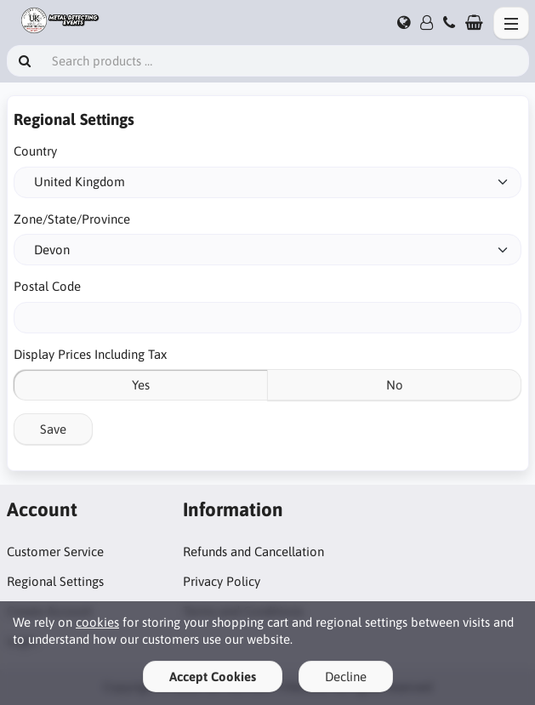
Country (35, 151)
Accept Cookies (212, 676)
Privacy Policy (221, 581)
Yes (141, 385)
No (394, 385)
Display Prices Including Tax (90, 354)
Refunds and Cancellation (253, 551)
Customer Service (55, 551)
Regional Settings (55, 581)
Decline (346, 676)
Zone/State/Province (72, 219)
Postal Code (47, 286)
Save (53, 429)
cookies (97, 622)
